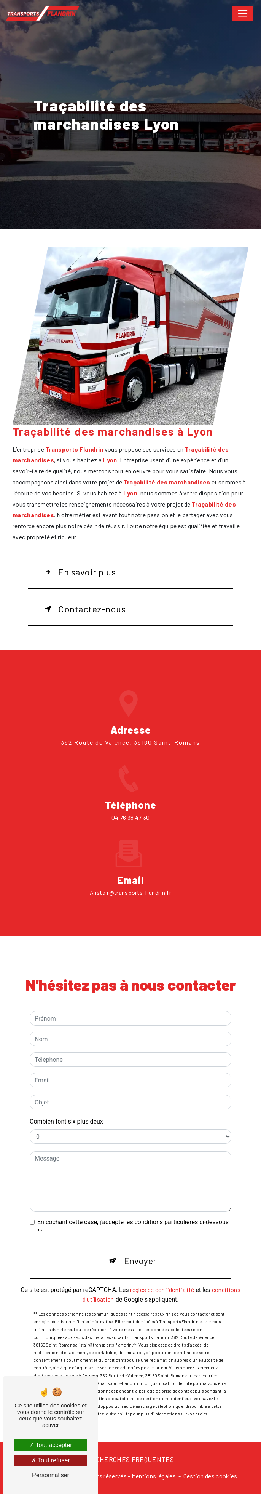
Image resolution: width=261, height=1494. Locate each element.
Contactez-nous (83, 609)
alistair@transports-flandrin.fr (130, 881)
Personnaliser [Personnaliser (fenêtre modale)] (50, 1475)
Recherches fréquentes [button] (130, 1459)
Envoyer (140, 1249)
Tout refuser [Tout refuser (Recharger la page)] (50, 1460)
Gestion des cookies (210, 1476)
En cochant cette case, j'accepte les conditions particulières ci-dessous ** (133, 1215)
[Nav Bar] (242, 13)
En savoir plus (78, 572)
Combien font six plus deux (66, 1110)
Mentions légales (154, 1476)
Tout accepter (50, 1445)
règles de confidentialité (162, 1278)
